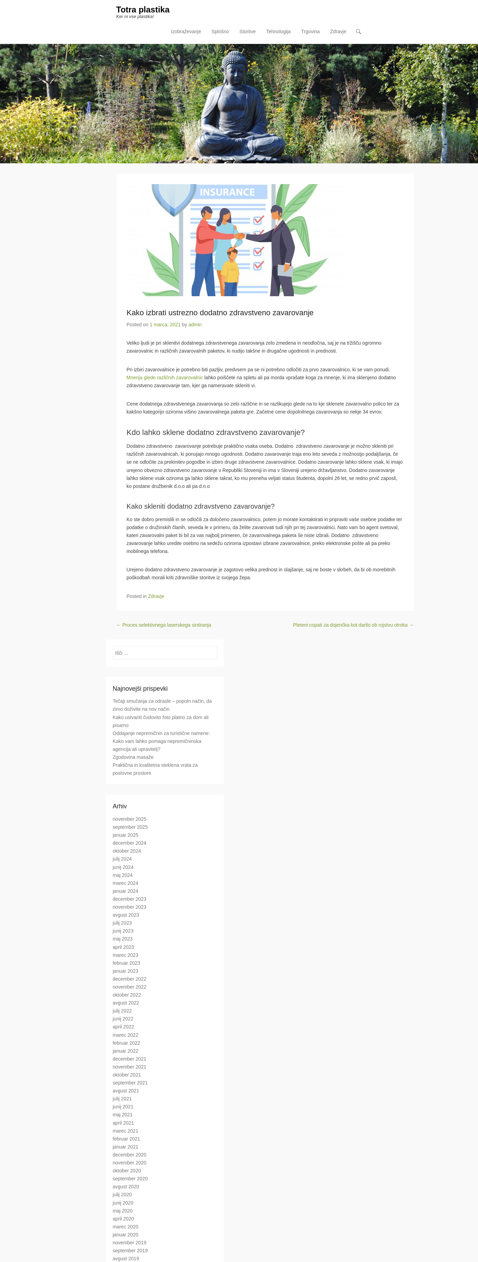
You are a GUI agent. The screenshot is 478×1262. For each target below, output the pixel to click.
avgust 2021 (126, 1090)
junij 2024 (123, 867)
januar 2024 (125, 891)
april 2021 (123, 1123)
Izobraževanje (186, 31)
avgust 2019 (126, 1258)
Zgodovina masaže (133, 757)
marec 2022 (125, 1035)
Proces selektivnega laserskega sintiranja (163, 625)
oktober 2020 (127, 1170)
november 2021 (129, 1067)
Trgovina (310, 31)
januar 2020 (125, 1234)
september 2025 (130, 827)
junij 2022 (123, 1019)
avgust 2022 (126, 1003)
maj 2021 (123, 1114)
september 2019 (130, 1250)
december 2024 (129, 843)
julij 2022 (122, 1011)
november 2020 (129, 1162)
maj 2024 (123, 875)
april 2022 (123, 1026)
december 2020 (129, 1154)
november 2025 (129, 819)
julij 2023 (122, 923)
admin (195, 324)
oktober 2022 (127, 995)
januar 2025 (125, 835)
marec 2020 (125, 1226)
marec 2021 (125, 1131)
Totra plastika (143, 9)
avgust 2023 (126, 915)
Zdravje (338, 31)
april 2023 (123, 947)
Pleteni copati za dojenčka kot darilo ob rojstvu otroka (353, 625)
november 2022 (129, 987)
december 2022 (129, 979)
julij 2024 (122, 859)
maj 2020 (123, 1211)
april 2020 (123, 1219)
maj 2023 (123, 939)
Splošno (220, 31)
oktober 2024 (127, 851)
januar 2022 (125, 1051)
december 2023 (129, 899)
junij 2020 (123, 1203)
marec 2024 (125, 883)
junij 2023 (123, 931)
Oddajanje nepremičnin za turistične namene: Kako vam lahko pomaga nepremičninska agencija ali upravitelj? (161, 741)
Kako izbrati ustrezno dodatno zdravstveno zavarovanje (220, 312)
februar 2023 (126, 963)
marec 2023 (125, 955)
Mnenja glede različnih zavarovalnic (165, 377)
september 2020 (130, 1178)
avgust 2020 (126, 1186)
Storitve (248, 31)
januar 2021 (125, 1147)
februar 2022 (126, 1043)
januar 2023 (125, 971)
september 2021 (130, 1083)
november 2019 (129, 1242)
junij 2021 (123, 1106)
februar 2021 (126, 1139)
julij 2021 (122, 1098)
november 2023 (129, 907)
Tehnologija (278, 31)
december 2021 (129, 1059)
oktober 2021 (127, 1075)
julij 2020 (122, 1194)
